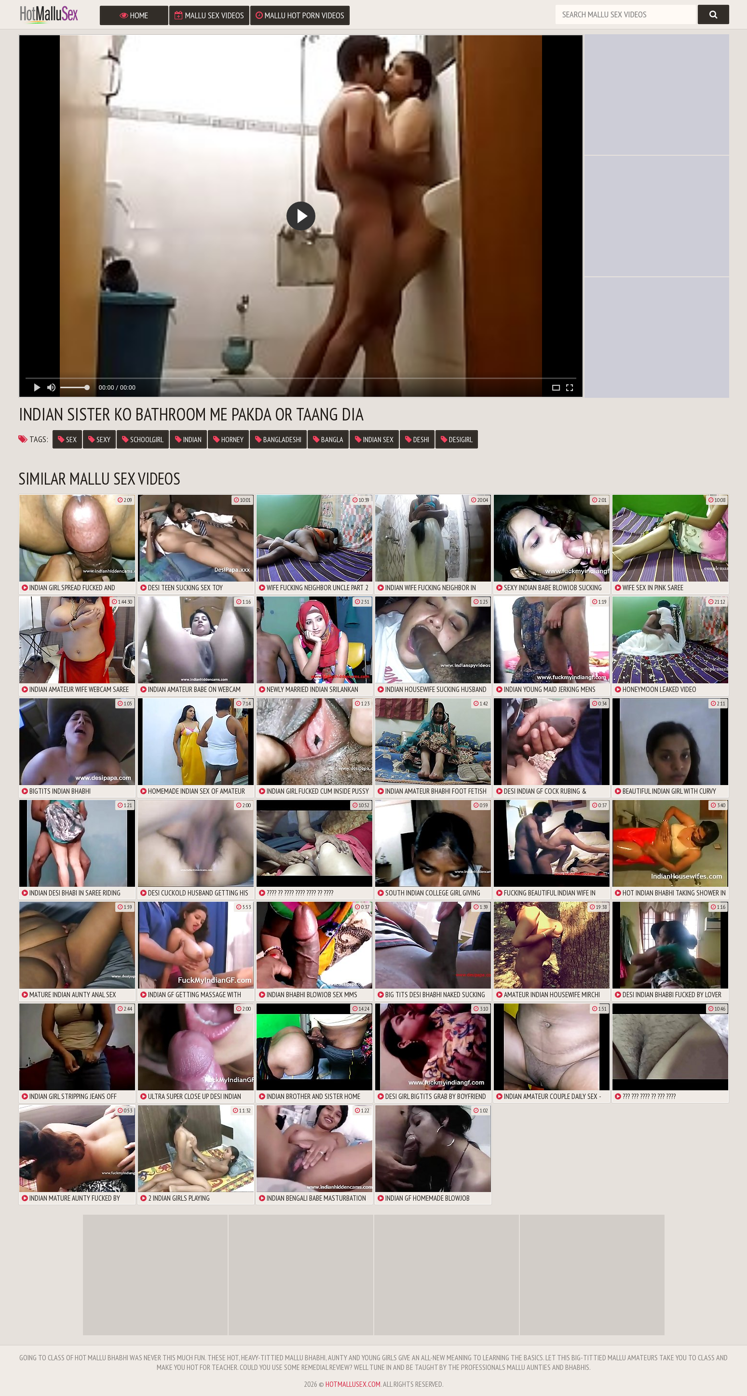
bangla (328, 439)
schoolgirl (142, 439)
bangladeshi (278, 439)
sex (67, 439)
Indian (188, 439)
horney (228, 439)
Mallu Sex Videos (209, 15)
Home (134, 15)
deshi (417, 439)
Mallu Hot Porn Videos (300, 15)
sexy (99, 439)
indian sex (374, 439)
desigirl (457, 439)
